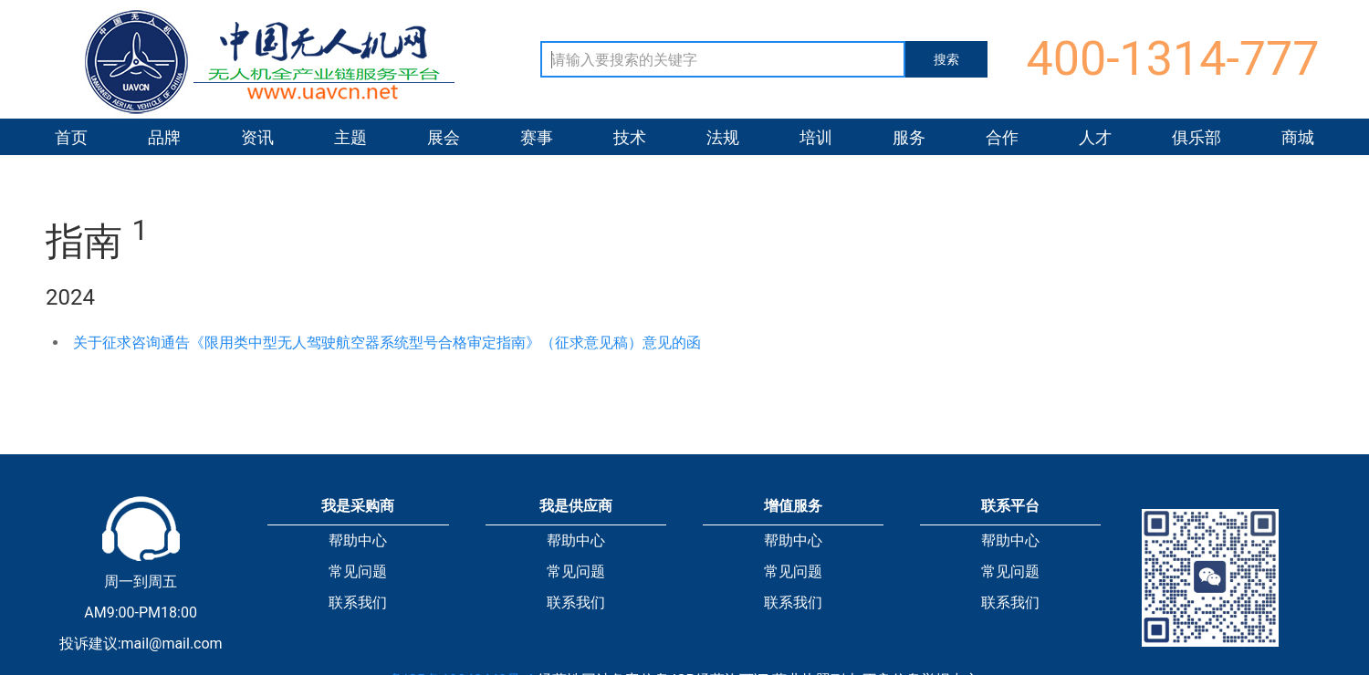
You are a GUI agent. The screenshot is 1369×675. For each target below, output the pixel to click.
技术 (629, 137)
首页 (71, 137)
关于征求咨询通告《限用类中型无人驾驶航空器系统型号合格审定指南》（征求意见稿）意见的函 (387, 342)
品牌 (164, 137)
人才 (1095, 137)
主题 (350, 137)
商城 (1297, 137)
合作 (1002, 137)
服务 (909, 137)
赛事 (536, 137)
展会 (443, 137)
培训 (815, 137)
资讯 (257, 137)
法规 (722, 137)
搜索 (946, 59)
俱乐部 (1196, 137)
